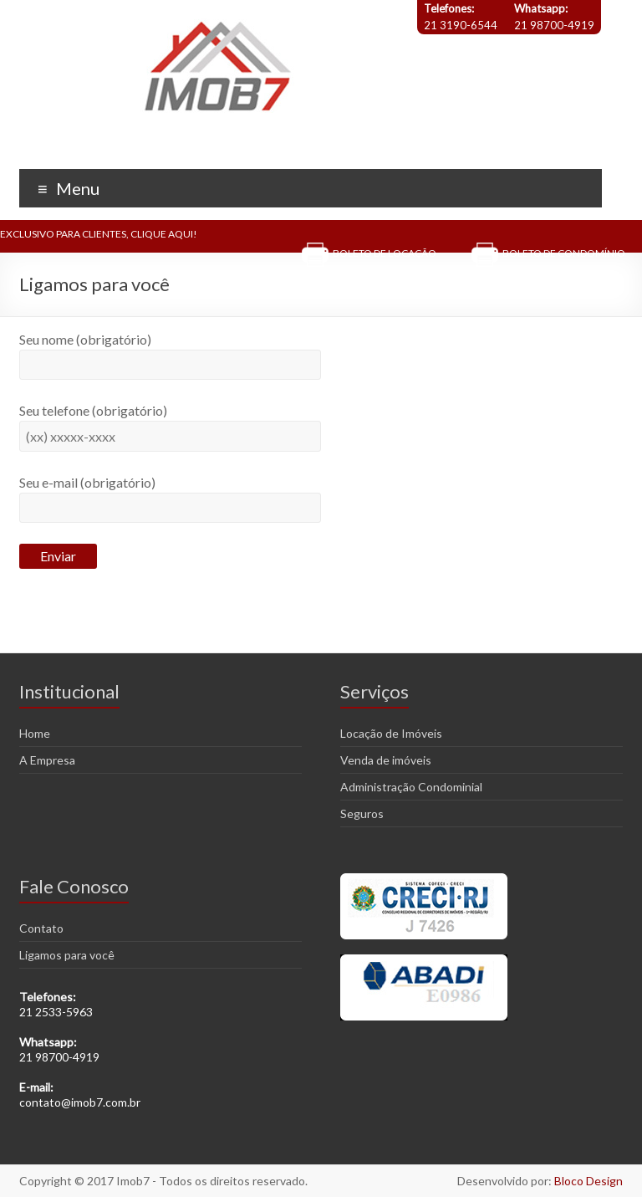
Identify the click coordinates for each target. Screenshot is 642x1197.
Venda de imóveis (385, 760)
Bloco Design (588, 1181)
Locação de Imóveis (391, 733)
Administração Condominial (411, 787)
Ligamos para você (67, 955)
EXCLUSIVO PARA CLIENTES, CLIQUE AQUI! (98, 234)
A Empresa (47, 760)
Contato (41, 928)
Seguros (362, 813)
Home (34, 733)
